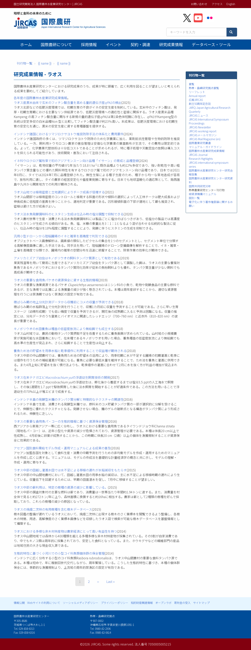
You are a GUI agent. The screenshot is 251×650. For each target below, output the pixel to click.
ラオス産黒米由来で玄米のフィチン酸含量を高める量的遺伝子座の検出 (67, 102)
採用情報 (89, 44)
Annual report (197, 96)
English (230, 4)
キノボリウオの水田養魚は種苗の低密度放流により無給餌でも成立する (64, 328)
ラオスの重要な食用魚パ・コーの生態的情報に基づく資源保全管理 (61, 421)
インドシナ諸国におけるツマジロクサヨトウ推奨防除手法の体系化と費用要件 (69, 134)
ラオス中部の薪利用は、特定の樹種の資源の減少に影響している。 (61, 487)
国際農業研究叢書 (200, 143)
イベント (113, 44)
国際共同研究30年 (200, 186)
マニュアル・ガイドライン (205, 147)
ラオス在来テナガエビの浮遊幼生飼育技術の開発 (62, 377)
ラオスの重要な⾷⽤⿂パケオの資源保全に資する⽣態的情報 (56, 280)
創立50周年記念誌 (200, 104)
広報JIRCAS (196, 100)
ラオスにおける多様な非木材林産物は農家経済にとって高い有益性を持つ (65, 531)
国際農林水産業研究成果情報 (207, 151)
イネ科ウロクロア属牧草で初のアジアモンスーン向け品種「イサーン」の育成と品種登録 (76, 160)
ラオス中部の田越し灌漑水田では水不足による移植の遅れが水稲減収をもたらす (70, 470)
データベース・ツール (211, 44)
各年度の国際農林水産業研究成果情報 (40, 97)
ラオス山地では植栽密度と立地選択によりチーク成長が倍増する (59, 192)
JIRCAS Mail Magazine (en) (204, 139)
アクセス (217, 4)
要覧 (191, 84)
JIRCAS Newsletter (200, 127)
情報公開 (19, 603)
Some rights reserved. (118, 644)
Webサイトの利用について (43, 603)
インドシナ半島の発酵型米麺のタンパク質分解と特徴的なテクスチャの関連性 (69, 399)
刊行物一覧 (24, 63)
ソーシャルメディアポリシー (80, 603)
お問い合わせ (199, 4)
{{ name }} (44, 63)
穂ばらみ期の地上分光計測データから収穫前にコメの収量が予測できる (64, 302)
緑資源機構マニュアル (202, 194)
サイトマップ (201, 603)
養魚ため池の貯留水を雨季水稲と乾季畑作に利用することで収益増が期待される (70, 350)
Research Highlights (201, 159)
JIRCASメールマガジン (203, 135)
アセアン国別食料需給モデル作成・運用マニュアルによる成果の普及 (62, 448)
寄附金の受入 (182, 603)
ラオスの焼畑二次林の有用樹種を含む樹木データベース (53, 509)
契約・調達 (140, 44)
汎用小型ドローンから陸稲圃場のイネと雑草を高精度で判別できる (61, 236)
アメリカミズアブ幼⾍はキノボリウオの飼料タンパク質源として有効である (67, 258)
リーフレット (197, 92)
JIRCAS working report (202, 131)
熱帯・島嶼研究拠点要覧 (204, 88)
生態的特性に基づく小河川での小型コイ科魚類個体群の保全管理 (59, 553)
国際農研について (56, 44)
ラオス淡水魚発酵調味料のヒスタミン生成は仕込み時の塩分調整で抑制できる (69, 214)
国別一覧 (194, 198)
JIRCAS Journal (198, 155)
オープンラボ (163, 603)
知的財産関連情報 (142, 603)
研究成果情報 (171, 44)
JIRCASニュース (198, 115)
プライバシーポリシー (114, 603)
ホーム (26, 44)
